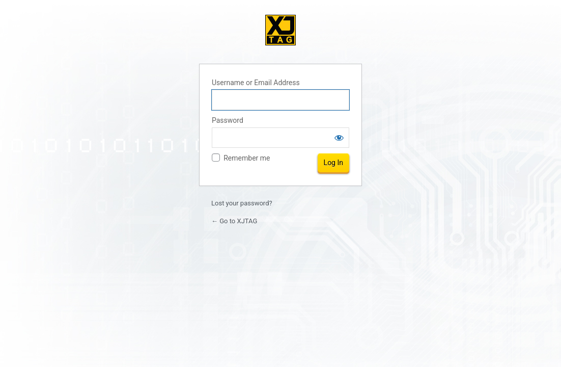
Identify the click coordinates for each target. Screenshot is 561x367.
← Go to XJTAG (234, 221)
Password (227, 120)
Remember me (246, 158)
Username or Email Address (256, 82)
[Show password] (339, 137)
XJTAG (280, 30)
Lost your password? (241, 203)
